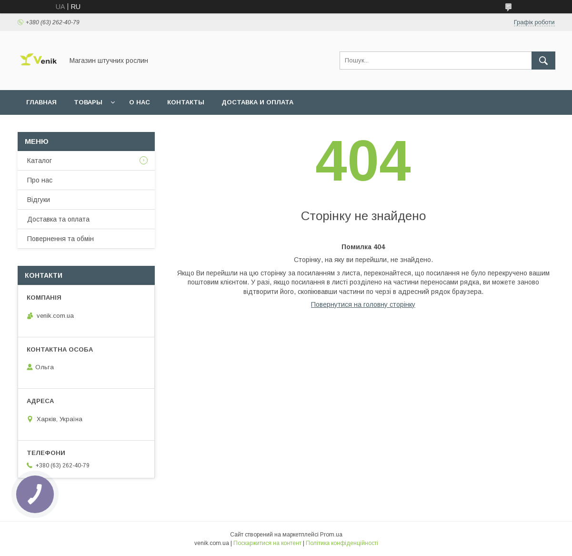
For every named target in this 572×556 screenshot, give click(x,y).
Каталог (39, 160)
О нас (139, 102)
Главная (41, 102)
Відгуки (38, 199)
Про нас (39, 180)
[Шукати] (543, 60)
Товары (88, 102)
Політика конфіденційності (342, 543)
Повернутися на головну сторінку (363, 304)
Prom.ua (331, 534)
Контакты (185, 102)
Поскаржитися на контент (267, 543)
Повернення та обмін (60, 239)
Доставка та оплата (58, 219)
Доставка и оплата (257, 102)
